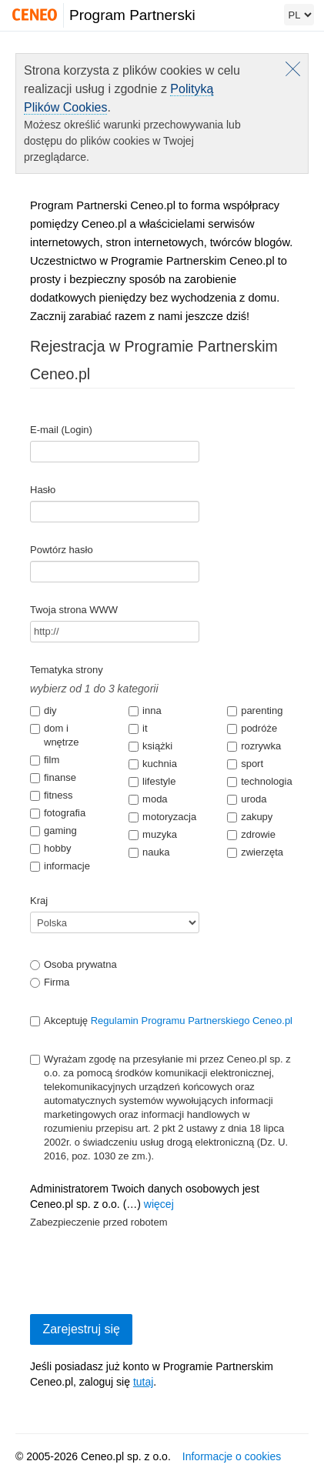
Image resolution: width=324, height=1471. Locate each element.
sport (245, 763)
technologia (259, 781)
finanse (53, 777)
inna (145, 710)
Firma (49, 982)
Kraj (39, 900)
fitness (51, 795)
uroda (246, 799)
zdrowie (251, 834)
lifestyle (152, 781)
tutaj (143, 1382)
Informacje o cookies (231, 1456)
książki (150, 746)
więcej (159, 1204)
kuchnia (153, 763)
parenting (254, 710)
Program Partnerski (132, 15)
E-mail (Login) (61, 429)
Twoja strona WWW (74, 609)
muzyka (153, 834)
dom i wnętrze (54, 735)
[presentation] (147, 1263)
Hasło (42, 489)
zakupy (249, 816)
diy (43, 710)
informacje (60, 866)
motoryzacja (162, 816)
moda (148, 799)
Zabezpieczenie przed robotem (99, 1222)
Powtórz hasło (61, 549)
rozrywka (254, 746)
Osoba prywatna (73, 964)
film (44, 760)
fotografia (57, 813)
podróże (252, 728)
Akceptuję (161, 1020)
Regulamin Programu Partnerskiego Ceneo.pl (191, 1020)
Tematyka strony (66, 669)
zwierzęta (255, 852)
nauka (149, 852)
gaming (53, 830)
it (138, 728)
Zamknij (293, 69)
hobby (50, 848)
